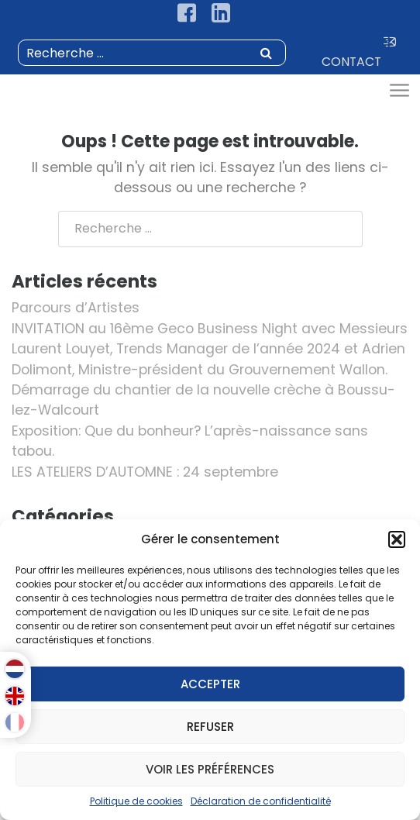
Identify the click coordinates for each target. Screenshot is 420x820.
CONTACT (359, 53)
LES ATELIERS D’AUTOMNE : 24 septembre (145, 472)
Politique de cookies (136, 801)
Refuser (210, 726)
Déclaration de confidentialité (261, 801)
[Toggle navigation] (398, 91)
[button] (397, 539)
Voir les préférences (210, 769)
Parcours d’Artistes (75, 307)
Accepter (210, 684)
